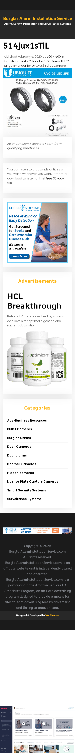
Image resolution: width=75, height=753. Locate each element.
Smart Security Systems (26, 490)
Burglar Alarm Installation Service (37, 18)
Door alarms (17, 455)
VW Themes (52, 615)
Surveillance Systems (24, 499)
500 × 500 (54, 56)
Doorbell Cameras (21, 464)
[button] (37, 37)
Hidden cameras (20, 473)
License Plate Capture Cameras (32, 481)
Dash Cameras (19, 446)
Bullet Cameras (19, 429)
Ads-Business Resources (27, 420)
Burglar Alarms (19, 438)
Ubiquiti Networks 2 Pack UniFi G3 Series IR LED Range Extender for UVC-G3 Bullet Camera (36, 63)
